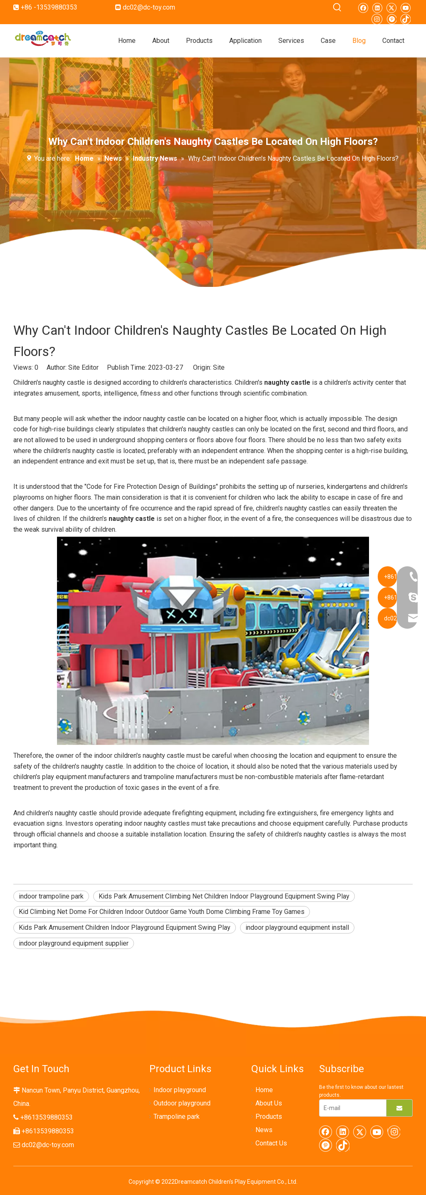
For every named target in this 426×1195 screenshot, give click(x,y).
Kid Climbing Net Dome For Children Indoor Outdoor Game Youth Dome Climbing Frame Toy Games (162, 912)
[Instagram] (377, 18)
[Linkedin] (377, 7)
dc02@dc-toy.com (149, 7)
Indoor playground (180, 1090)
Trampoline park (177, 1116)
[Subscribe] (399, 1108)
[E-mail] (351, 1108)
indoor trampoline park (51, 896)
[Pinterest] (391, 18)
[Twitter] (391, 7)
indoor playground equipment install (297, 927)
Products (268, 1116)
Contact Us (271, 1143)
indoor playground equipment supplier (74, 943)
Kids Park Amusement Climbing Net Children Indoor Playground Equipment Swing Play (224, 896)
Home (264, 1090)
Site (219, 367)
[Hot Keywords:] (337, 7)
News (263, 1130)
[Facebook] (363, 7)
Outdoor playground (182, 1103)
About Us (268, 1103)
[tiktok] (405, 18)
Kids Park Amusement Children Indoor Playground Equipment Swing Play (124, 927)
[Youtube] (405, 7)
